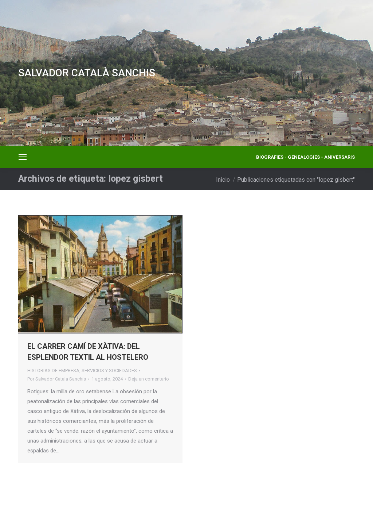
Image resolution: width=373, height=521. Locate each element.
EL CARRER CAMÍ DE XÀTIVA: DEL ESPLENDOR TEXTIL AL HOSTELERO (87, 352)
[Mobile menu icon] (22, 157)
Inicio (223, 179)
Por (56, 379)
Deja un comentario (148, 379)
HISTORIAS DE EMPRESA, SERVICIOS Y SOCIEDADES (82, 370)
